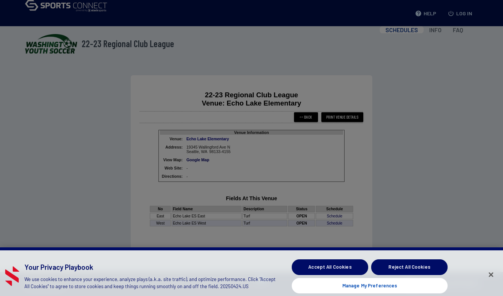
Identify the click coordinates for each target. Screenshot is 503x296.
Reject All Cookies (409, 271)
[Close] (491, 279)
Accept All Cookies (329, 271)
